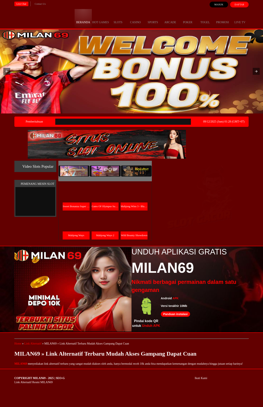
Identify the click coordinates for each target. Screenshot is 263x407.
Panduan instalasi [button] (175, 314)
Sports (153, 18)
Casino (135, 18)
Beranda (83, 18)
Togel (205, 18)
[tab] (74, 171)
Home (17, 343)
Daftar (239, 4)
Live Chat (21, 3)
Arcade (170, 18)
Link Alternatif (33, 343)
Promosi (222, 18)
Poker (187, 18)
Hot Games (100, 18)
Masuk (218, 4)
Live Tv (240, 18)
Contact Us (40, 3)
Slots (118, 18)
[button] (6, 71)
